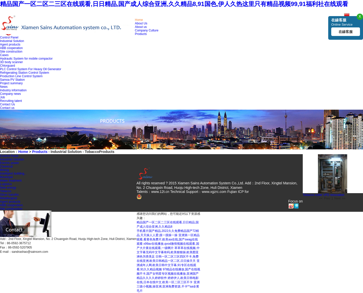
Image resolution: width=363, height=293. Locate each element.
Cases (4, 55)
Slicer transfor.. (10, 194)
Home (139, 20)
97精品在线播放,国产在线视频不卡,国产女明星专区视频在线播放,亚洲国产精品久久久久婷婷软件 (168, 274)
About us (141, 27)
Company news (10, 94)
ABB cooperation (11, 48)
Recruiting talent (11, 101)
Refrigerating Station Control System (24, 72)
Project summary (11, 83)
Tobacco (5, 191)
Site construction (11, 51)
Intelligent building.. (13, 173)
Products (141, 34)
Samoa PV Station (12, 79)
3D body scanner (11, 62)
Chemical (6, 166)
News (4, 87)
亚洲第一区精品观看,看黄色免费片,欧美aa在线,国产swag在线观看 (168, 239)
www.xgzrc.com (214, 192)
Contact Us (7, 104)
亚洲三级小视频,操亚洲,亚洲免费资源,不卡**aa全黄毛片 (168, 286)
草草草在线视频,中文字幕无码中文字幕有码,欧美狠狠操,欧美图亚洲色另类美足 (168, 252)
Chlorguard (7, 65)
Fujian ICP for (238, 192)
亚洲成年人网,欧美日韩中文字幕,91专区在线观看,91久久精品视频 (168, 265)
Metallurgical (8, 198)
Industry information (13, 90)
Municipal (6, 177)
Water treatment (11, 180)
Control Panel (9, 37)
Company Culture (146, 30)
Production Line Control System (21, 76)
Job (2, 97)
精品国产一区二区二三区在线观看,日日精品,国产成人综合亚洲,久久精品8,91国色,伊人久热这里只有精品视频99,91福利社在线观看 (174, 4)
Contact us (7, 108)
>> (343, 198)
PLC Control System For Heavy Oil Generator (30, 69)
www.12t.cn (160, 192)
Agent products (10, 44)
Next (337, 198)
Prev (327, 198)
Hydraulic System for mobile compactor (26, 58)
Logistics (6, 184)
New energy (8, 187)
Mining (4, 170)
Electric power (9, 163)
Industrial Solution (12, 41)
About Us (141, 23)
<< (321, 198)
